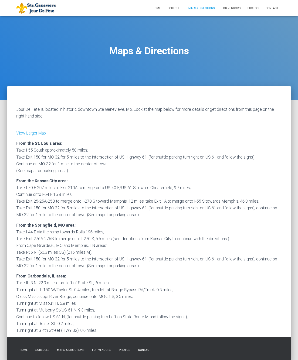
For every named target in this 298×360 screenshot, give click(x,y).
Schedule (174, 8)
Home (157, 8)
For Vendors (231, 8)
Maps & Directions (201, 8)
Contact (271, 8)
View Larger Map (31, 133)
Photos (252, 8)
